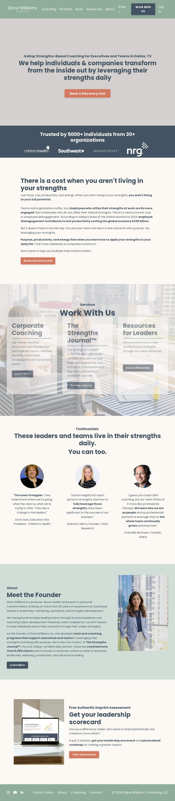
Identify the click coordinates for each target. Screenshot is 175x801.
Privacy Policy (43, 792)
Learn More (17, 665)
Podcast (66, 9)
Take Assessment (84, 754)
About (110, 9)
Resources (94, 9)
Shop (122, 9)
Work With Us (143, 9)
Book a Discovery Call (87, 93)
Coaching (48, 9)
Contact (96, 792)
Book (79, 9)
